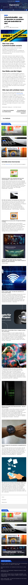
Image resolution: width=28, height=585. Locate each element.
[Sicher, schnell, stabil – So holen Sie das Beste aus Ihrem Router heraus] (14, 278)
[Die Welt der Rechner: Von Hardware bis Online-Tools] (14, 195)
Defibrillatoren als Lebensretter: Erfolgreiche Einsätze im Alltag (11, 153)
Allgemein (6, 15)
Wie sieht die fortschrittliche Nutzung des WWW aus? (14, 482)
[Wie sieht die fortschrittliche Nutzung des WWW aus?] (14, 469)
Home (3, 497)
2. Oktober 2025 (6, 554)
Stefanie (7, 26)
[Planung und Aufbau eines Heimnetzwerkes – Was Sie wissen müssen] (14, 393)
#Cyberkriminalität (14, 27)
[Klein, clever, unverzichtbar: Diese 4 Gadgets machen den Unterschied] (14, 317)
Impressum (4, 499)
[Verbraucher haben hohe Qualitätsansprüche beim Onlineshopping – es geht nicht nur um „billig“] (14, 173)
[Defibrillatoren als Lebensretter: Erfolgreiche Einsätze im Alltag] (14, 215)
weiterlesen (10, 188)
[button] (24, 9)
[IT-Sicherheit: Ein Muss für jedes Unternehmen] (14, 355)
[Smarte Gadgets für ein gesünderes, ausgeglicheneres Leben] (14, 432)
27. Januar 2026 (6, 520)
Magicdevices (14, 5)
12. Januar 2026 (6, 531)
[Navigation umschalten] (13, 10)
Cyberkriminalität (19, 93)
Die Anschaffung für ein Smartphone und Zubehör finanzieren (21, 112)
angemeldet (8, 164)
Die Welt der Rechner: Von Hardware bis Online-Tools (13, 142)
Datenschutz (4, 502)
